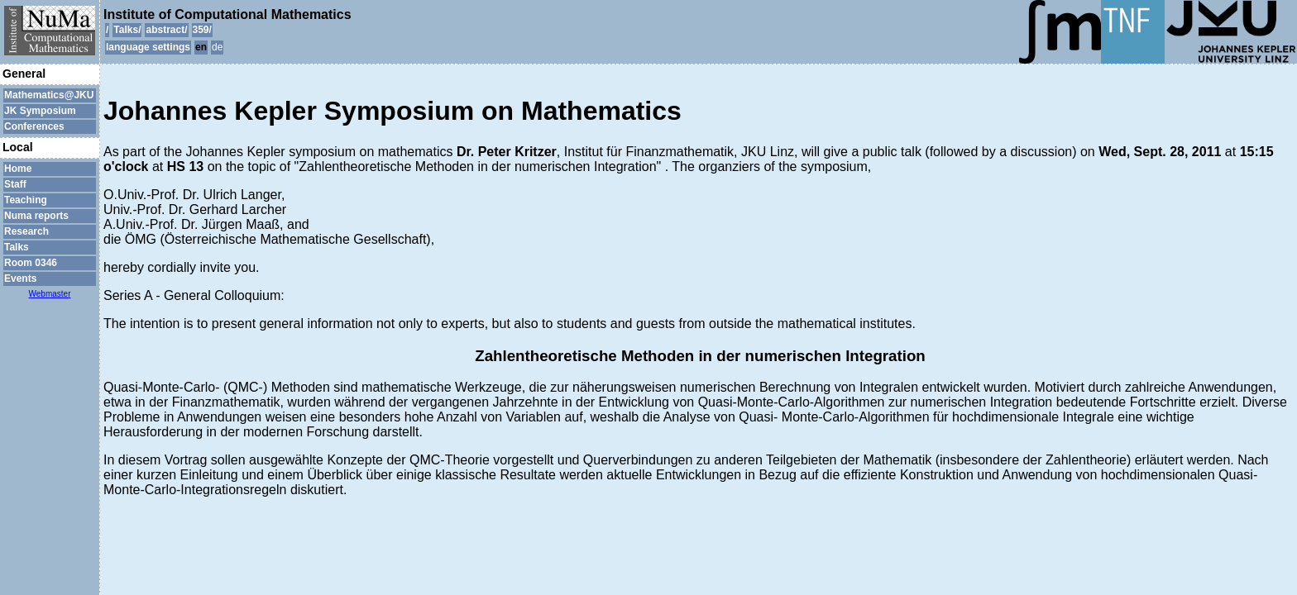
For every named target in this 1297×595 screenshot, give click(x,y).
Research (26, 231)
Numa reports (36, 215)
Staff (15, 184)
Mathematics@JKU (48, 95)
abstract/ (166, 30)
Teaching (25, 200)
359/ (202, 30)
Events (20, 278)
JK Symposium (40, 111)
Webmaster (50, 293)
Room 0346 (30, 263)
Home (17, 168)
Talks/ (127, 30)
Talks (16, 247)
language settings (148, 47)
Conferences (34, 126)
